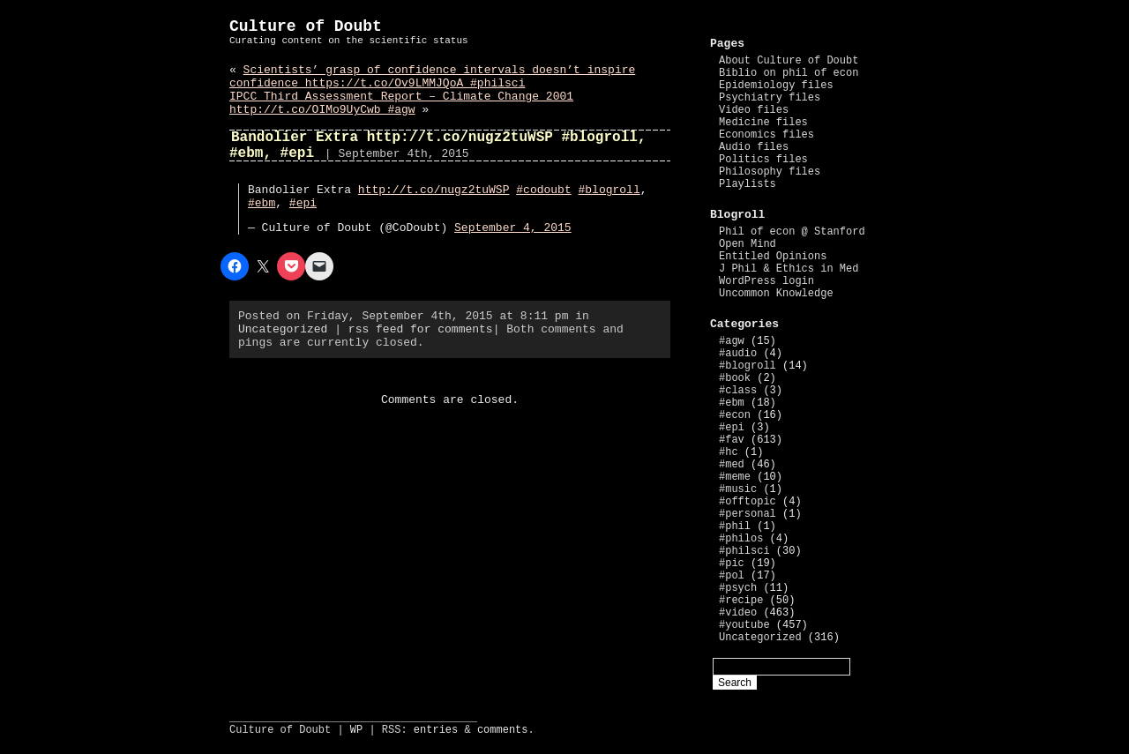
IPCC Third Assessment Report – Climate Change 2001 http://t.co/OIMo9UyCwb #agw (401, 103)
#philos (741, 539)
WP (356, 730)
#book (735, 378)
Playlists (747, 184)
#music (738, 489)
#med (731, 465)
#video (738, 613)
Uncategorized (282, 329)
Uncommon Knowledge (776, 293)
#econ (735, 415)
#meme (735, 477)
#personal (747, 514)
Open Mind (747, 244)
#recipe (741, 600)
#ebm (261, 203)
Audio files (754, 147)
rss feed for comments (420, 329)
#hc (728, 452)
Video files (754, 110)
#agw (731, 341)
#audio (738, 353)
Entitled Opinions (772, 256)
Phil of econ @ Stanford (792, 232)
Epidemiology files (776, 85)
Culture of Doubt (305, 26)
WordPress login (766, 281)
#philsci (744, 551)
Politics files (763, 159)
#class (738, 390)
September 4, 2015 (513, 228)
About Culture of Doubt (788, 61)
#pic (731, 563)
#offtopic (747, 502)
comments (502, 730)
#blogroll (609, 190)
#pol (731, 576)
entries (436, 730)
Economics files (766, 135)
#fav (731, 440)
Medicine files (763, 122)
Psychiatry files (769, 98)
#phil (735, 526)
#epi (303, 203)
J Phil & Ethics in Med (788, 269)
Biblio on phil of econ (788, 73)
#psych (738, 588)
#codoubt (543, 190)
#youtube (744, 625)
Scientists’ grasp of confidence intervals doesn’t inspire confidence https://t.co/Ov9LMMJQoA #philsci (432, 76)
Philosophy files (769, 172)
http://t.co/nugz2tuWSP (434, 190)
